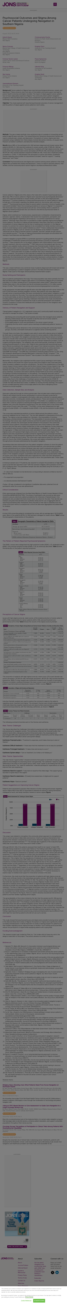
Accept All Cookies (39, 1300)
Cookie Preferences (26, 1300)
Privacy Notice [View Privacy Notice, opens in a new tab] (29, 1297)
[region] (33, 1295)
